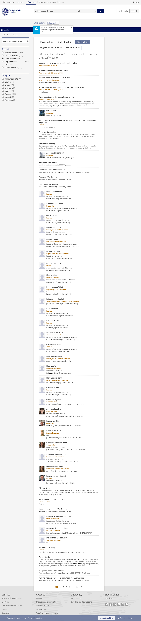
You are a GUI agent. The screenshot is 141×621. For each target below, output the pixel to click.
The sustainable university (46, 602)
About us (39, 598)
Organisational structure (47, 2)
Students (20, 2)
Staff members (31, 2)
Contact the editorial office (12, 606)
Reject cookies (126, 618)
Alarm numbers (76, 598)
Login (137, 3)
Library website (15, 67)
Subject (15, 97)
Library (61, 2)
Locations (15, 88)
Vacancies (15, 100)
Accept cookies (106, 618)
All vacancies (41, 609)
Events (15, 85)
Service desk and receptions (12, 598)
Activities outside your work (47, 613)
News (15, 91)
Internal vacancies (43, 606)
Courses (15, 82)
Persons (15, 94)
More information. (35, 618)
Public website (15, 52)
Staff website (6, 35)
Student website (15, 55)
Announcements (15, 79)
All (79, 11)
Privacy (4, 609)
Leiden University (8, 2)
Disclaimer (6, 613)
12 (77, 587)
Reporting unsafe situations (81, 602)
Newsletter (109, 598)
